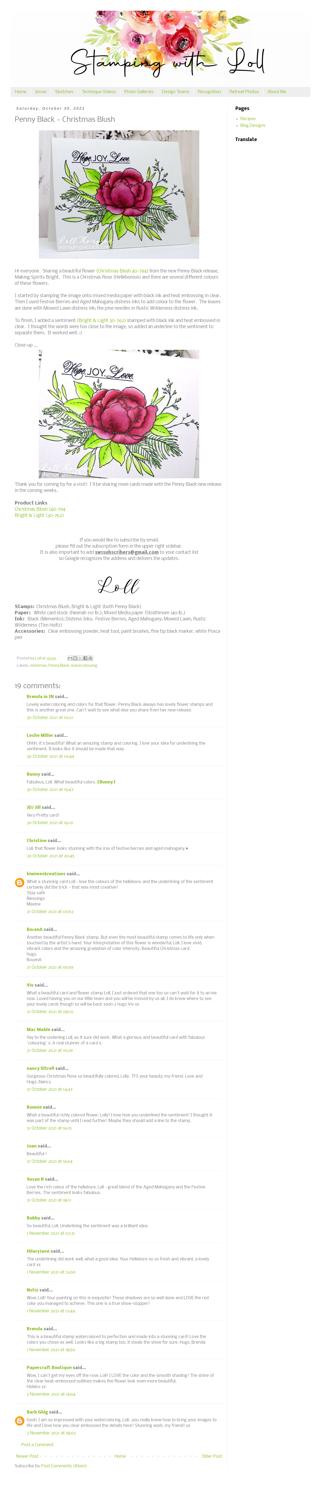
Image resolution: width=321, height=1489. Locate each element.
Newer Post (27, 1456)
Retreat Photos (244, 92)
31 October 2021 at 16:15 (49, 1128)
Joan (32, 1146)
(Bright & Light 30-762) (102, 320)
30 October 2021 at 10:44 (50, 756)
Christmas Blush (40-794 (40, 509)
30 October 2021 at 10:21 (50, 717)
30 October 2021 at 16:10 (50, 823)
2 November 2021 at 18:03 (51, 1433)
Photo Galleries (139, 92)
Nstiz (32, 1290)
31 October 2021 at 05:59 (50, 967)
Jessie (41, 92)
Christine (37, 841)
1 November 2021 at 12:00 (51, 1272)
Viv (30, 985)
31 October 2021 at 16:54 (49, 1161)
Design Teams (175, 92)
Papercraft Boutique (49, 1368)
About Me (277, 92)
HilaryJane (38, 1251)
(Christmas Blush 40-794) (122, 271)
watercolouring (84, 666)
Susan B (35, 1179)
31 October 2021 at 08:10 (50, 1012)
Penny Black (58, 666)
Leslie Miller (40, 735)
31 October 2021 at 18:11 (49, 1200)
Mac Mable (38, 1030)
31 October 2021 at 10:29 (50, 1050)
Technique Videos (99, 92)
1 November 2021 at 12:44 (51, 1311)
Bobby (33, 1218)
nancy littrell (40, 1068)
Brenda (35, 1329)
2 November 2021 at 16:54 (51, 1394)
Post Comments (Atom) (64, 1466)
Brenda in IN (40, 697)
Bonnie (34, 1107)
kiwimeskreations (46, 874)
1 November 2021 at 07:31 (51, 1233)
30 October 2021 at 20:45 (50, 856)
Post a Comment (37, 1445)
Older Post (212, 1456)
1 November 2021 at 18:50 (51, 1350)
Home (20, 92)
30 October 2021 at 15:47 (50, 789)
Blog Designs (252, 125)
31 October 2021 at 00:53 (50, 912)
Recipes (248, 119)
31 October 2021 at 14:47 (49, 1089)
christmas (38, 666)
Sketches (64, 92)
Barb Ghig (37, 1412)
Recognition (209, 92)
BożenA (35, 929)
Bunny (33, 774)
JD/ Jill (34, 807)
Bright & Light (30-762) (39, 515)
